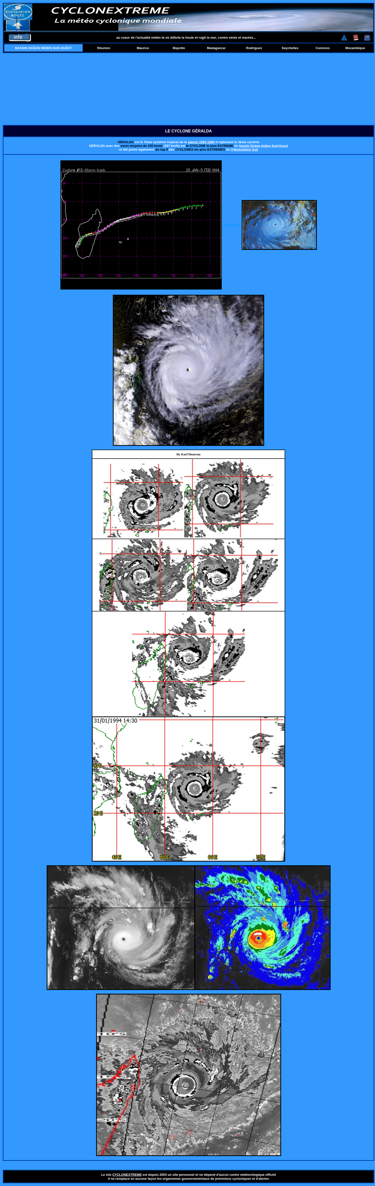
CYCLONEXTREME (127, 1175)
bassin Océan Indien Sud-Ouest (263, 146)
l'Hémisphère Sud (244, 149)
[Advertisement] (188, 89)
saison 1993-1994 (201, 142)
